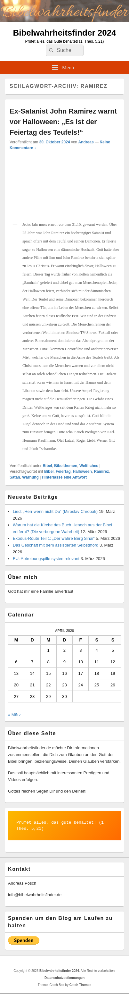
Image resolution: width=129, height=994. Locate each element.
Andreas (86, 142)
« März (14, 714)
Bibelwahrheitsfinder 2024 (64, 33)
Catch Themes (80, 985)
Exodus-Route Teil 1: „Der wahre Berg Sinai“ (54, 538)
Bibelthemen (65, 465)
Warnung (30, 477)
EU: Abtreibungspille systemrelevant (46, 558)
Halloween (82, 471)
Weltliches (88, 465)
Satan (15, 477)
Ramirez (101, 471)
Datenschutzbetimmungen (64, 978)
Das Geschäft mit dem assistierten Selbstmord (55, 545)
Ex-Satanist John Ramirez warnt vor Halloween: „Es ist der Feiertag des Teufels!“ (63, 121)
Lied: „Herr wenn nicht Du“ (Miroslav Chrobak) (55, 511)
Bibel (47, 465)
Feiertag (63, 471)
